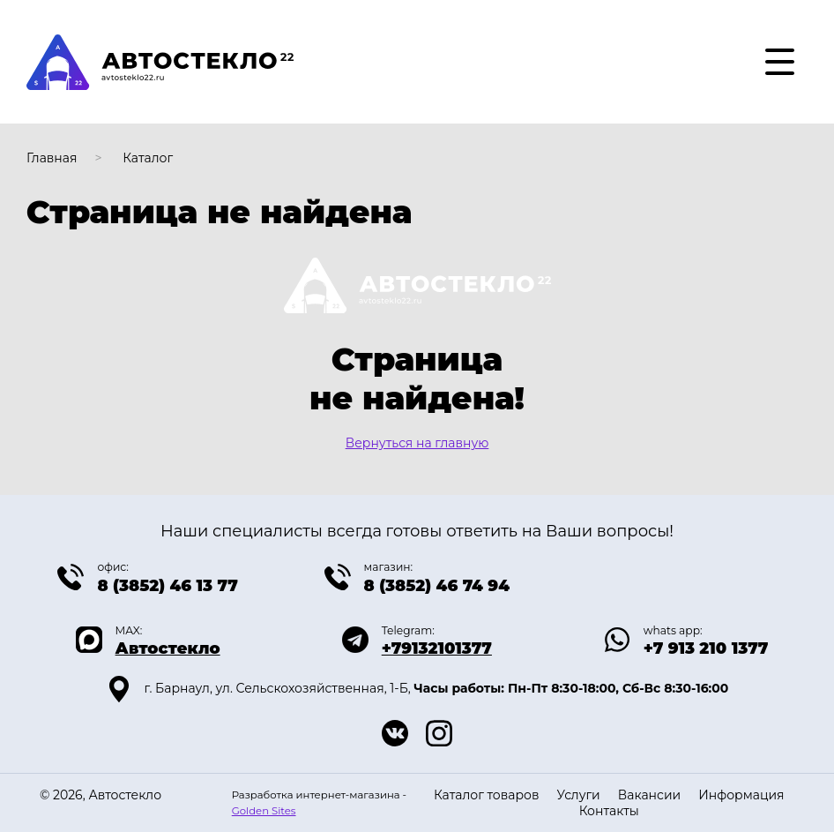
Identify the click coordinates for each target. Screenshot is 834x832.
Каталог (148, 158)
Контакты (609, 811)
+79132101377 (437, 648)
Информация (741, 795)
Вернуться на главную (417, 443)
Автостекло (167, 648)
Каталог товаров (487, 795)
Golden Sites (264, 811)
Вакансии (649, 795)
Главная (51, 158)
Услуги (577, 795)
